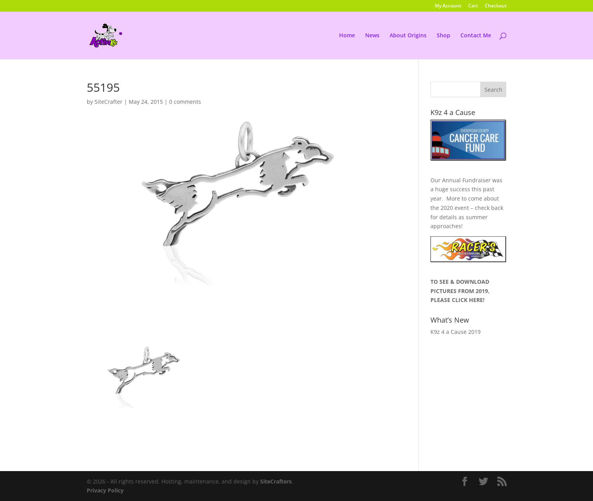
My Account (448, 6)
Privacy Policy (105, 490)
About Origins (408, 36)
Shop (443, 36)
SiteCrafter (108, 101)
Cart (473, 6)
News (372, 36)
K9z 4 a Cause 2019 (455, 331)
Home (347, 36)
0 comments (185, 101)
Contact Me (475, 36)
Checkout (496, 6)
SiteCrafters (276, 481)
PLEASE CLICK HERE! (457, 300)
